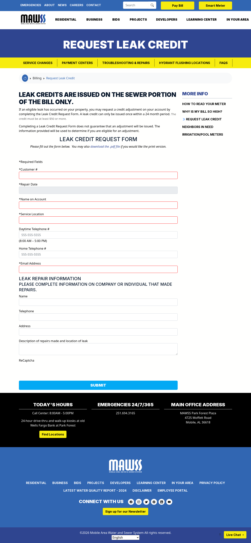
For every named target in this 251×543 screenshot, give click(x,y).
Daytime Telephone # (34, 229)
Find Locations (53, 434)
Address (25, 326)
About (49, 5)
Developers (166, 19)
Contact (93, 5)
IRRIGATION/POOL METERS (202, 134)
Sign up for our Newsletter (125, 511)
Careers (76, 5)
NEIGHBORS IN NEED (197, 127)
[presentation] (48, 370)
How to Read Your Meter (204, 104)
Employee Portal (173, 490)
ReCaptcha (26, 360)
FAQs (223, 63)
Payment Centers (77, 63)
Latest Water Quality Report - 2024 (94, 490)
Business (94, 19)
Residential (65, 19)
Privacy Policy (212, 483)
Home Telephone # (32, 248)
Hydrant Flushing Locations (184, 63)
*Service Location (31, 214)
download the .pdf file (105, 146)
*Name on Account (32, 199)
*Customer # (28, 169)
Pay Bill (177, 5)
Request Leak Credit (60, 78)
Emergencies (30, 5)
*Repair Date (28, 184)
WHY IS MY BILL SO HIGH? (202, 111)
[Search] (135, 5)
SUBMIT (98, 385)
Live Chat (234, 535)
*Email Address (30, 263)
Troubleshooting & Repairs (126, 63)
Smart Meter (215, 5)
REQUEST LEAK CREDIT (202, 119)
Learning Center (201, 19)
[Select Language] (125, 537)
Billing (37, 78)
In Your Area (182, 483)
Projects (138, 19)
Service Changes (38, 63)
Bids (116, 19)
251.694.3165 (125, 413)
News (62, 5)
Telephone (26, 311)
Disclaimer (142, 490)
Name (23, 296)
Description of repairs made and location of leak (53, 341)
